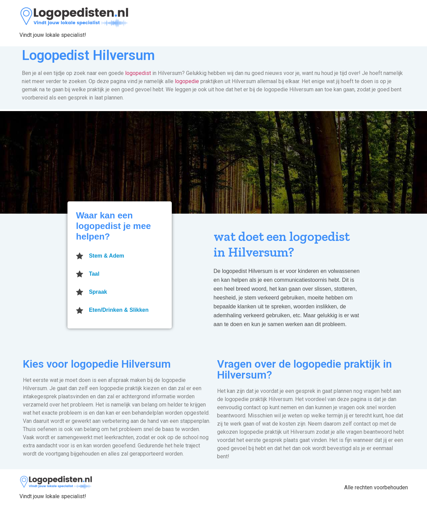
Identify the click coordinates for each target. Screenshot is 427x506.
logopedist (138, 73)
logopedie (187, 81)
